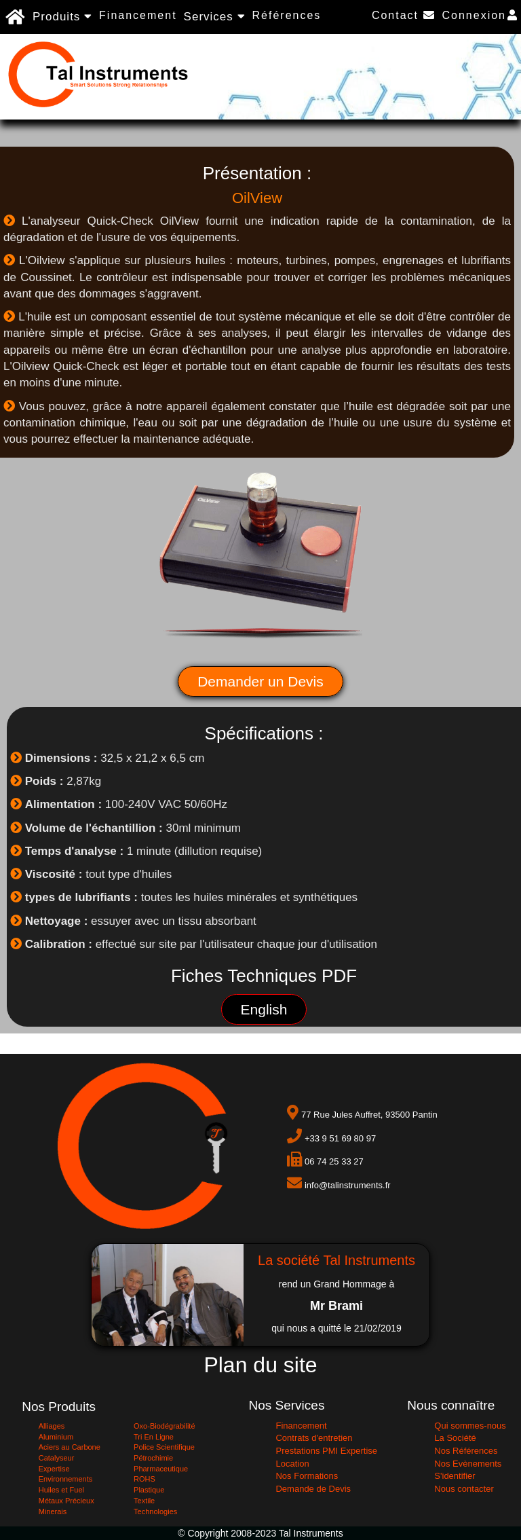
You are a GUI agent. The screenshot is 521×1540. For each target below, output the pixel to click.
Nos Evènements (467, 1464)
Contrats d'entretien (313, 1438)
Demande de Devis (313, 1489)
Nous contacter (463, 1489)
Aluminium (56, 1437)
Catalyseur (57, 1458)
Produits (62, 16)
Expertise (54, 1469)
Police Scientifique (164, 1447)
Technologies (155, 1511)
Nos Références (465, 1451)
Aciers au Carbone (69, 1447)
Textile (144, 1501)
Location (292, 1464)
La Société (455, 1438)
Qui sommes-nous (469, 1425)
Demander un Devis (260, 681)
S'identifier (454, 1476)
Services (215, 16)
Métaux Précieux (66, 1501)
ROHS (144, 1479)
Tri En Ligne (154, 1437)
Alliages (52, 1426)
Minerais (53, 1511)
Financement (138, 15)
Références (287, 15)
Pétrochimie (153, 1458)
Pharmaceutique (161, 1469)
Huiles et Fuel (61, 1490)
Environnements (66, 1479)
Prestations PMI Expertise (326, 1451)
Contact (404, 15)
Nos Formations (306, 1476)
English (264, 1009)
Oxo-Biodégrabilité (164, 1426)
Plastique (149, 1490)
